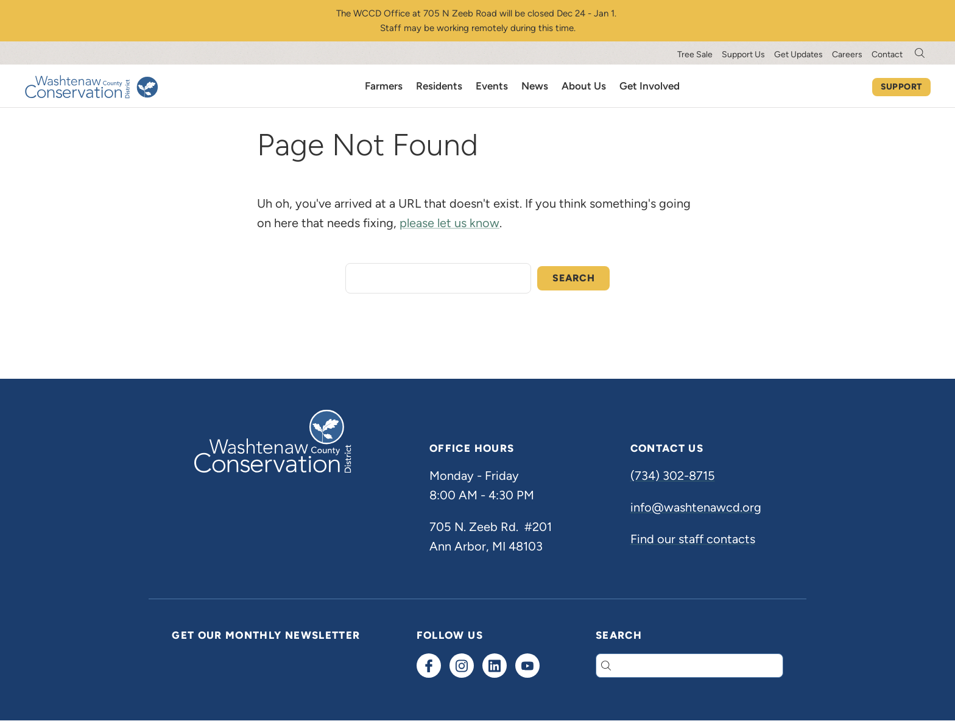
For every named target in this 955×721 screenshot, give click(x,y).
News (534, 86)
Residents (439, 86)
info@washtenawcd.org (695, 507)
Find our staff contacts (692, 539)
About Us (584, 86)
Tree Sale (695, 54)
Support (901, 87)
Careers (847, 54)
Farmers (384, 86)
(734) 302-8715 (672, 475)
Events (492, 86)
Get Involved (649, 86)
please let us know (449, 223)
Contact (887, 54)
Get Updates (798, 54)
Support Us (743, 54)
